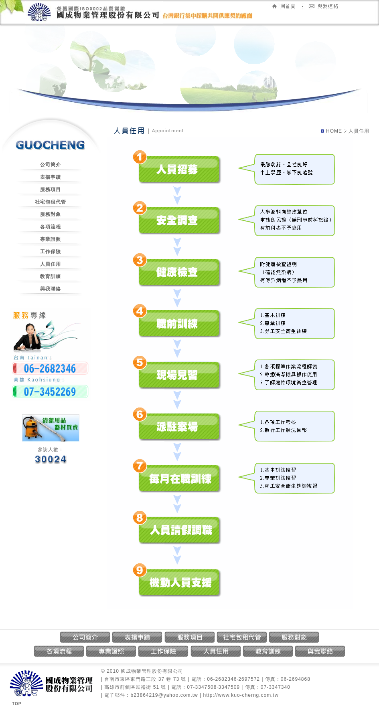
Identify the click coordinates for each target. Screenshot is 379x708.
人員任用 (50, 264)
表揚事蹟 (50, 177)
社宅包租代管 (50, 202)
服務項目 (50, 189)
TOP (16, 704)
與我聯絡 (50, 289)
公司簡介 (50, 164)
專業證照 (50, 239)
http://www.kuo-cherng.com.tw (241, 695)
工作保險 (50, 251)
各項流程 (50, 227)
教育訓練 (50, 276)
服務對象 (50, 214)
